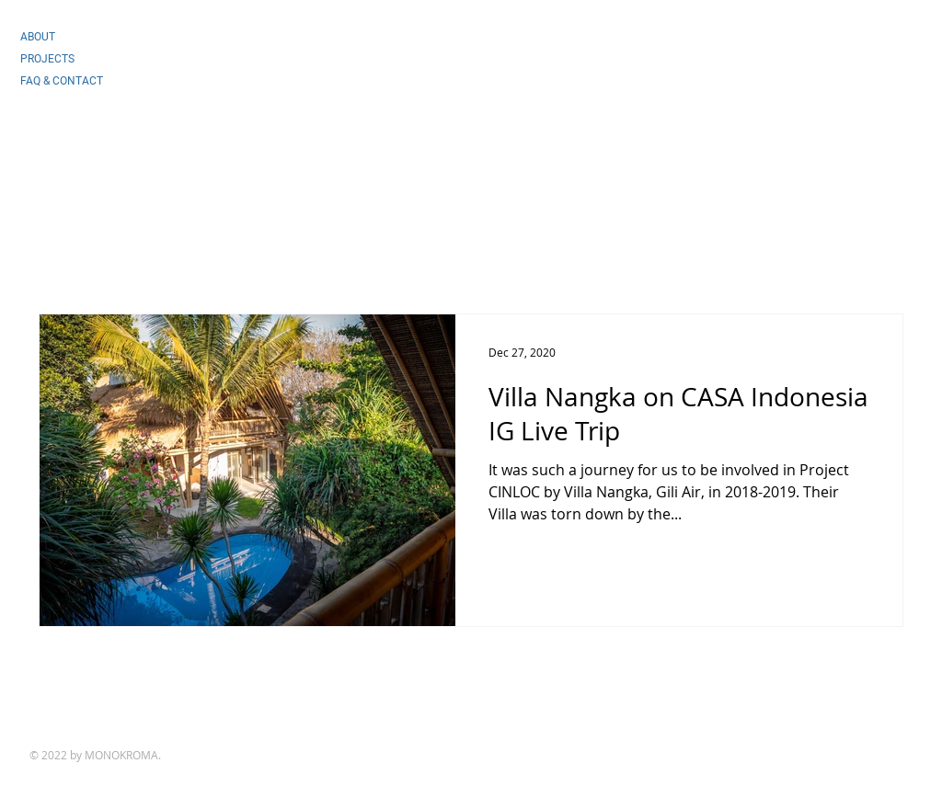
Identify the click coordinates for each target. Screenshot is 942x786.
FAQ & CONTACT (61, 80)
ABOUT (37, 36)
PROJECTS (47, 58)
